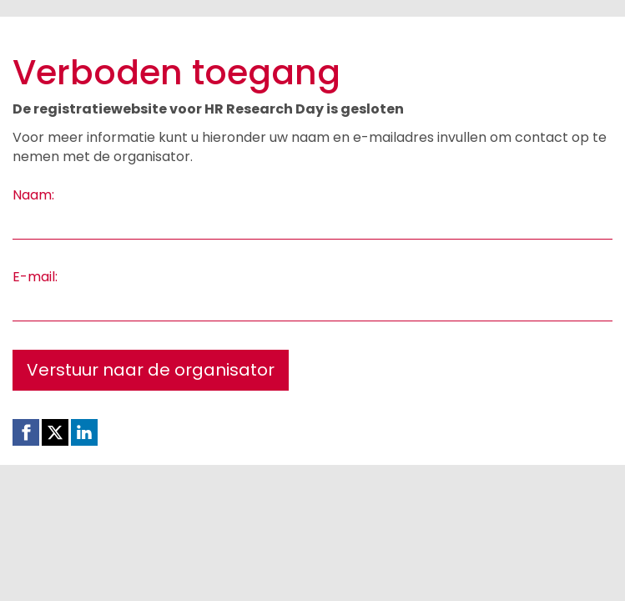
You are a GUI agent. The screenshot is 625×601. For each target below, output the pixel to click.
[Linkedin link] (84, 432)
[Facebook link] (26, 432)
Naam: (33, 195)
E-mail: (35, 277)
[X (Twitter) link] (55, 432)
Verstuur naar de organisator (151, 369)
